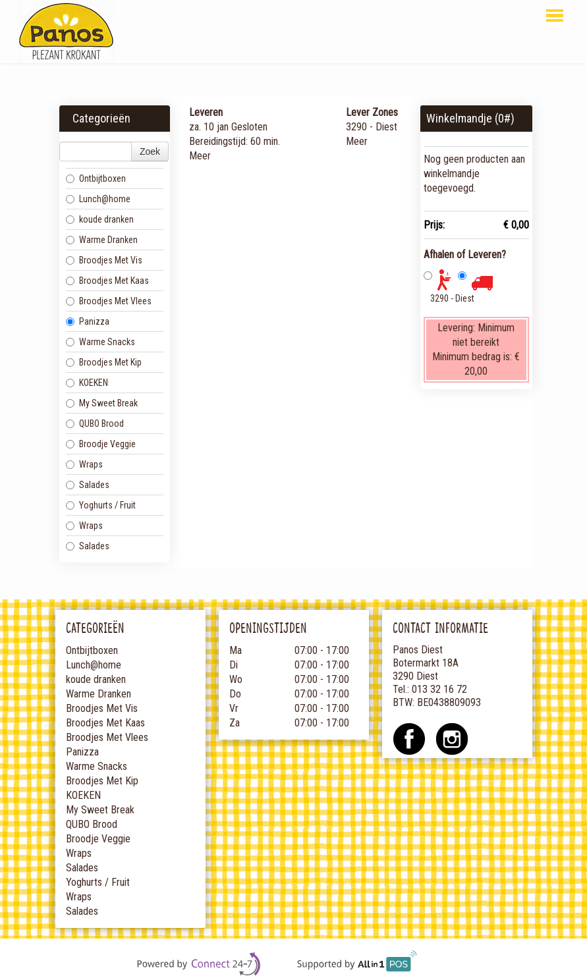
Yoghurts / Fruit (101, 505)
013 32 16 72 (439, 689)
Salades (87, 484)
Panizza (87, 321)
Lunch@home (98, 199)
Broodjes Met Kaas (107, 280)
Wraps (84, 464)
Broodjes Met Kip (104, 362)
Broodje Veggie (101, 444)
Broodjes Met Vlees (109, 301)
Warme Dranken (102, 239)
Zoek (150, 151)
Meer (200, 156)
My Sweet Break (102, 403)
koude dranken (100, 219)
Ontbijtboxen (96, 178)
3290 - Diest (452, 298)
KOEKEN (87, 382)
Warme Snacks (100, 342)
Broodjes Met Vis (104, 260)
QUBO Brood (95, 423)
